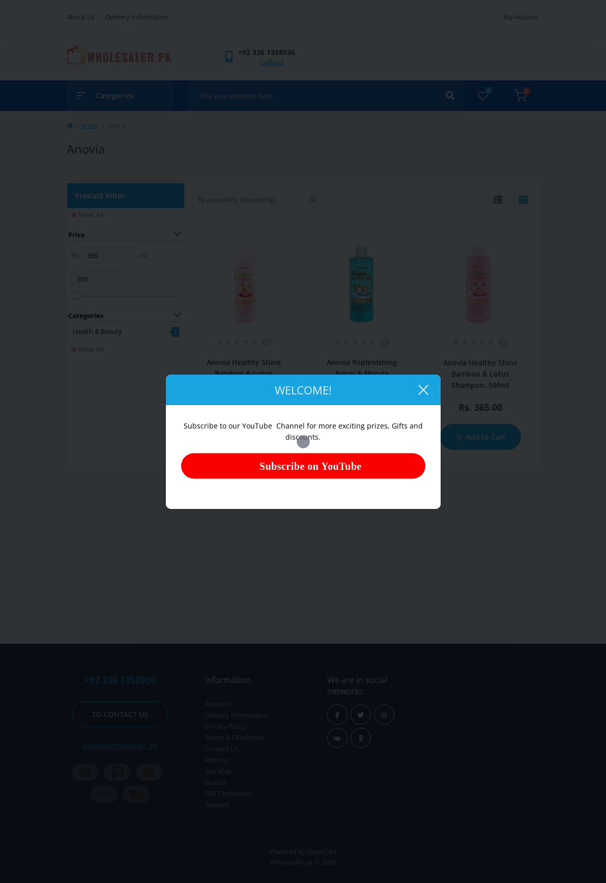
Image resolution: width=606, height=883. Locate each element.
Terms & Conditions (235, 737)
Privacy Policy (225, 726)
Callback (271, 62)
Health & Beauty (97, 331)
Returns (217, 759)
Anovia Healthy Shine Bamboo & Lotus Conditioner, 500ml (244, 373)
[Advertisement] (303, 552)
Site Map (218, 771)
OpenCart (322, 851)
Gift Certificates (228, 793)
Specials (217, 804)
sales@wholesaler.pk (120, 745)
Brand (90, 125)
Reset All (87, 214)
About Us (81, 16)
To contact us (120, 714)
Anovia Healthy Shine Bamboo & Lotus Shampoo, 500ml (480, 374)
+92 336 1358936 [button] (120, 680)
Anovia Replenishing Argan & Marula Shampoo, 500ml (362, 373)
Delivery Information (136, 16)
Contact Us (221, 748)
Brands (215, 782)
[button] (267, 52)
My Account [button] (521, 16)
